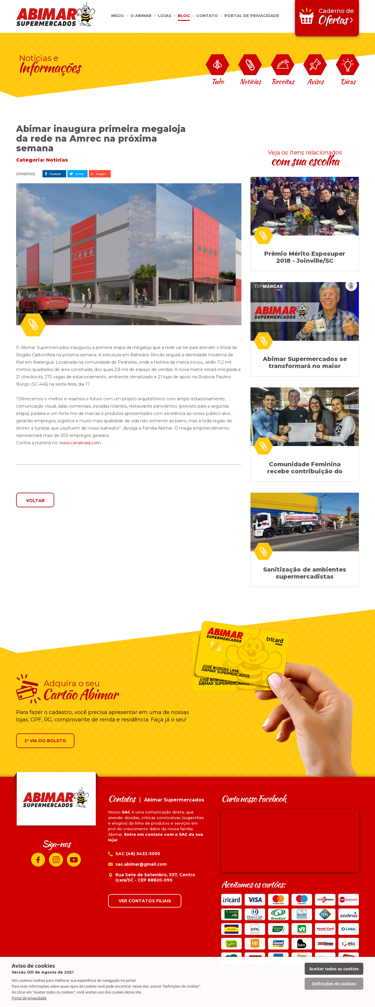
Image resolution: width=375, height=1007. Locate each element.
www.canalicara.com (80, 442)
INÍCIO (117, 15)
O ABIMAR (140, 15)
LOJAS (164, 15)
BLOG (184, 15)
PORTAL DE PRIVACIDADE (251, 15)
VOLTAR (35, 500)
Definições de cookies (334, 983)
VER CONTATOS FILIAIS (145, 900)
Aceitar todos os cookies (334, 969)
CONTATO (207, 15)
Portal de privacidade (29, 998)
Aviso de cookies (43, 968)
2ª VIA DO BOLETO (45, 740)
